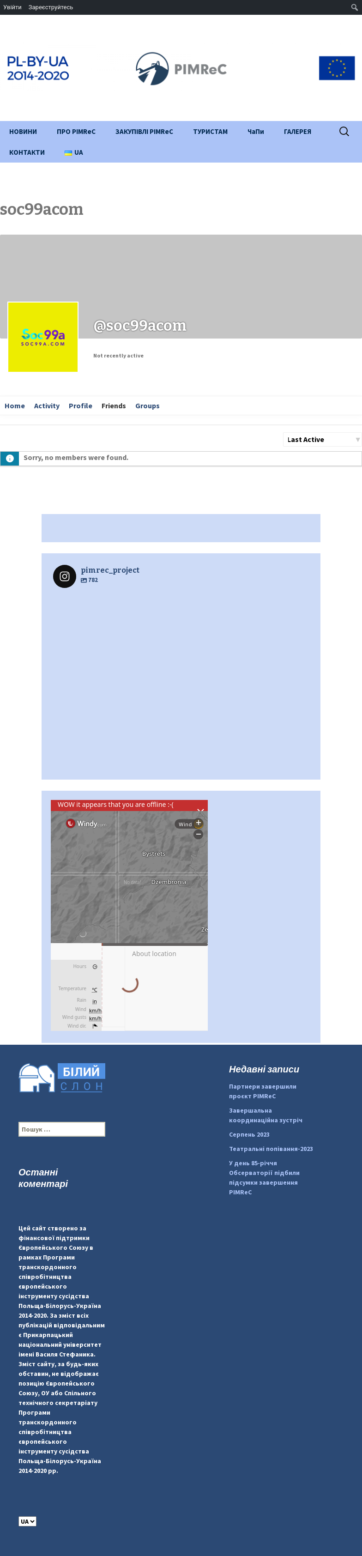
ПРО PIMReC (76, 131)
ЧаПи (255, 131)
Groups (147, 405)
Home (15, 405)
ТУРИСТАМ (210, 131)
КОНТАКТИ (27, 152)
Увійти (12, 7)
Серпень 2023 (249, 1134)
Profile (80, 405)
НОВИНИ (23, 131)
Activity (47, 405)
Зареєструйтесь (51, 7)
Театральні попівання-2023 (271, 1148)
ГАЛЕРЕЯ (297, 131)
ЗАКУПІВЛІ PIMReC (144, 131)
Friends (114, 405)
